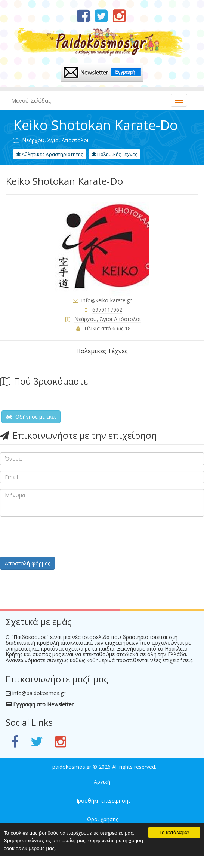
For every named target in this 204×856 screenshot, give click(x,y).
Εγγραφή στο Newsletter (40, 704)
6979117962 (107, 309)
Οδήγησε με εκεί (31, 416)
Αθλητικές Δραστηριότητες (49, 154)
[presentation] (57, 536)
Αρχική (102, 781)
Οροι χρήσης (102, 819)
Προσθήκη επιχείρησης (102, 800)
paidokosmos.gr (71, 766)
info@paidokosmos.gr (38, 693)
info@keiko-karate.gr (106, 300)
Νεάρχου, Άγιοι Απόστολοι (107, 318)
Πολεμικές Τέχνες (114, 154)
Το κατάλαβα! (174, 832)
